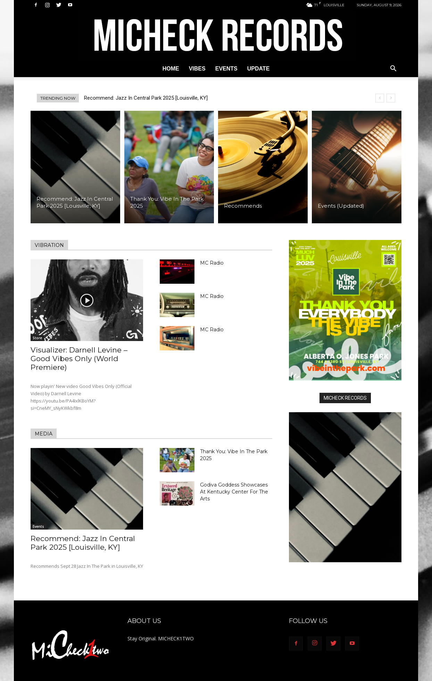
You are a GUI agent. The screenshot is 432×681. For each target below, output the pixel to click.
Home (171, 69)
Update (258, 69)
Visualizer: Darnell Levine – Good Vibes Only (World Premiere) (79, 359)
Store (37, 337)
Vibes (197, 69)
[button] (393, 69)
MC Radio (212, 263)
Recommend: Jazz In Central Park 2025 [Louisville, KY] (146, 98)
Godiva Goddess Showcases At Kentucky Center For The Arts (234, 492)
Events (226, 69)
